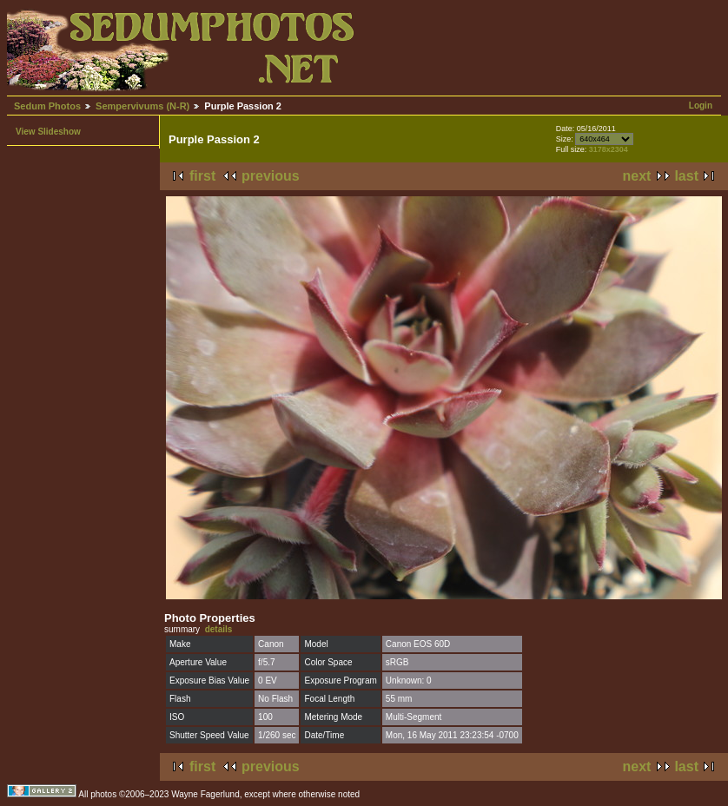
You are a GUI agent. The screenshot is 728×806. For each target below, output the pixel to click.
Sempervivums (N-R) (142, 106)
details (219, 629)
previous (271, 175)
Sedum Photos (47, 106)
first (202, 175)
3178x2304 (608, 149)
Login (700, 105)
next (637, 175)
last (686, 175)
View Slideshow (48, 131)
